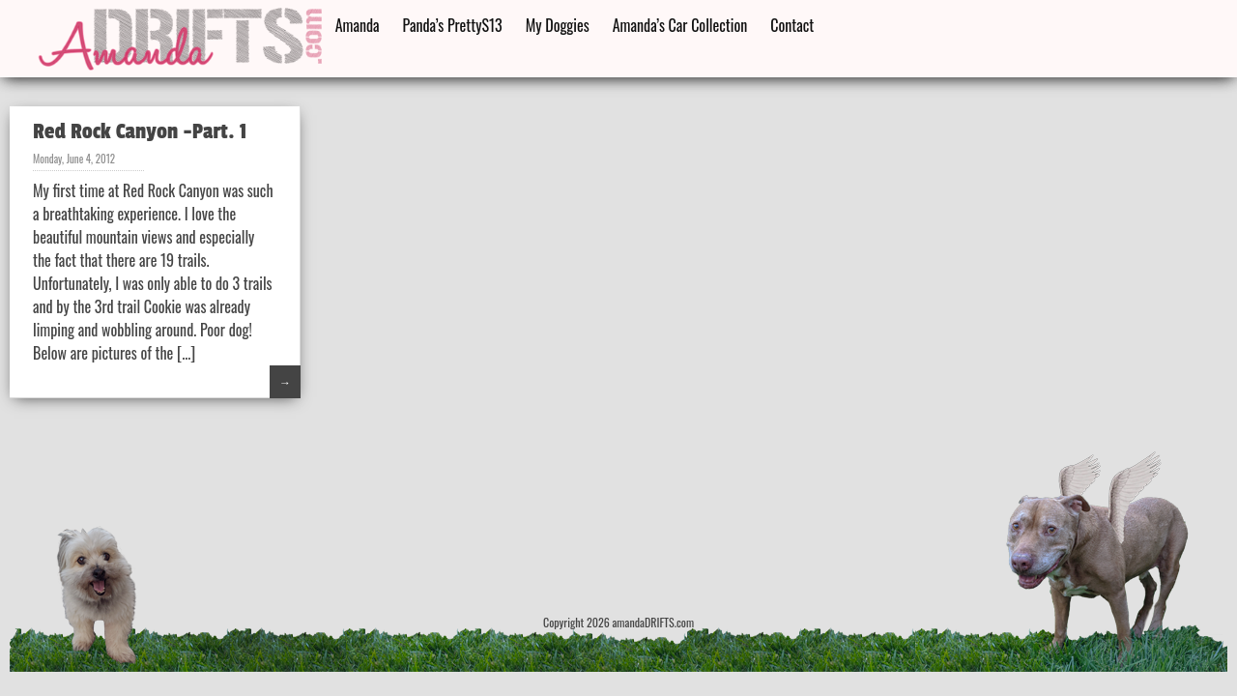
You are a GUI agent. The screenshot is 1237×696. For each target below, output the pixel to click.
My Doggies (558, 25)
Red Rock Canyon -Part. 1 (139, 131)
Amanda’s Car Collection (680, 25)
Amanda (357, 25)
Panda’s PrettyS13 (453, 25)
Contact (792, 25)
